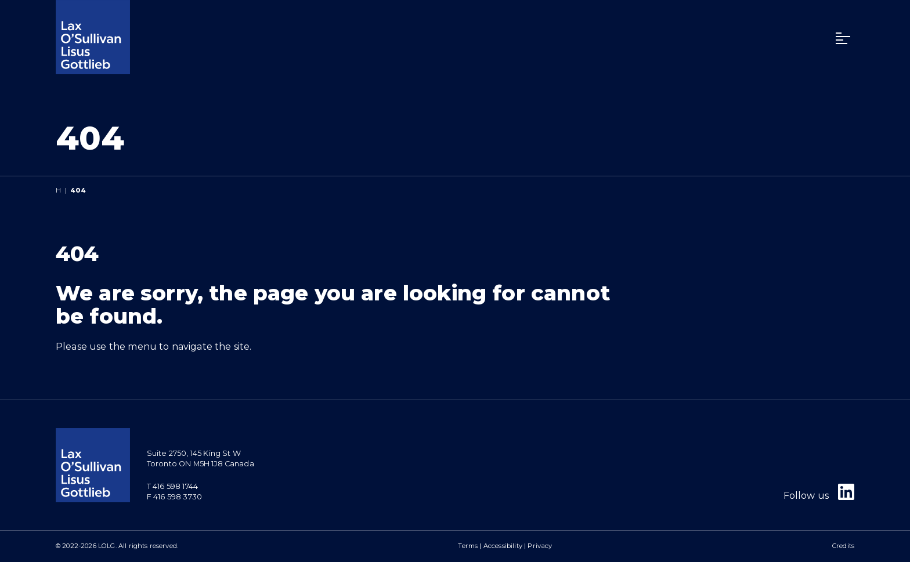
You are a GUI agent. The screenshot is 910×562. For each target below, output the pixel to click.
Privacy (540, 546)
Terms (468, 546)
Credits (843, 546)
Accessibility (502, 546)
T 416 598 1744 (172, 486)
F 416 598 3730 (174, 496)
